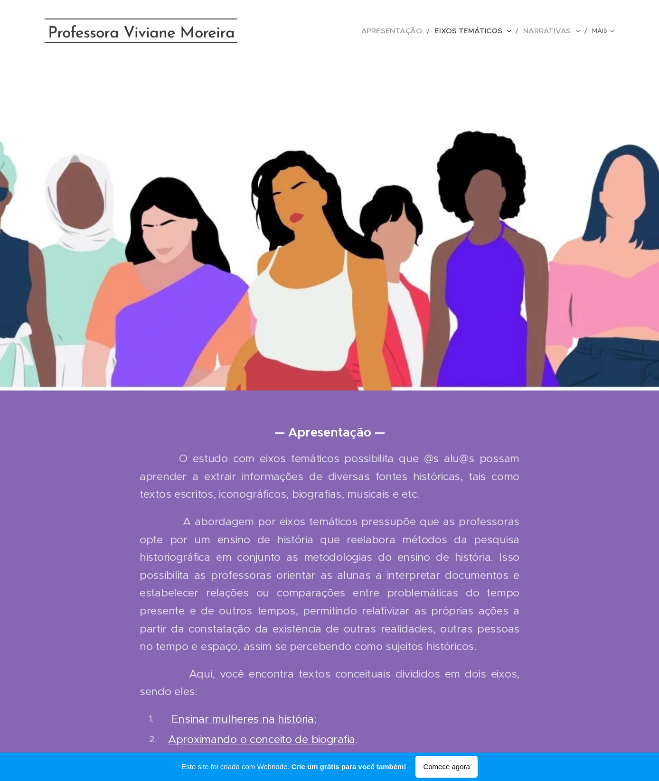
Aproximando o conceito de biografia (261, 739)
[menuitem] (318, 31)
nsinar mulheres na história (245, 718)
